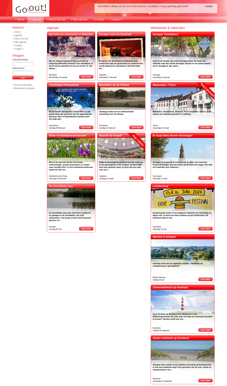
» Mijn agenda (79, 19)
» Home (19, 19)
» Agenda (35, 19)
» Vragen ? (115, 19)
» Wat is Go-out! (55, 19)
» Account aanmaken (22, 85)
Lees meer (86, 77)
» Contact (98, 19)
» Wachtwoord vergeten (23, 88)
